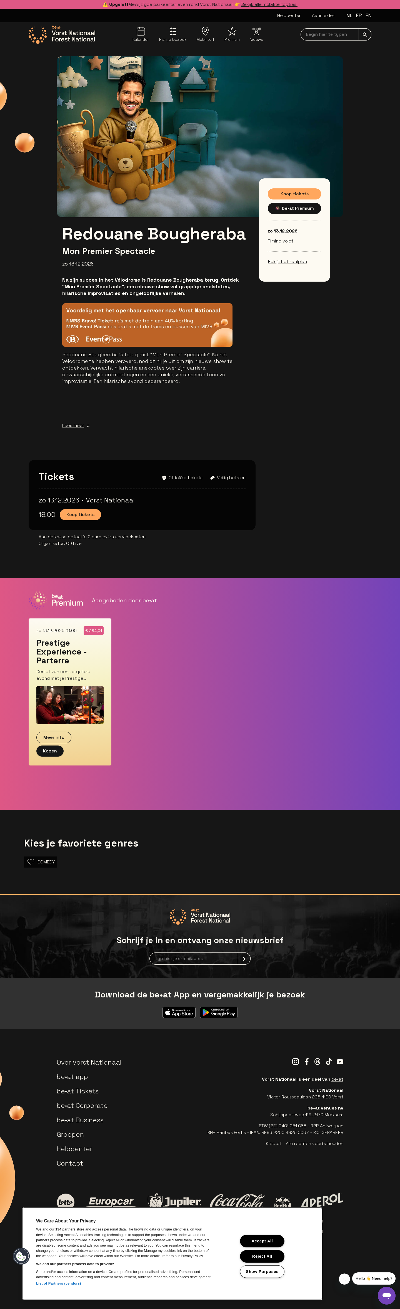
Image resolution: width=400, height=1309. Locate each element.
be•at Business (80, 1120)
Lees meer (76, 425)
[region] (172, 1253)
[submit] (365, 34)
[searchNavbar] (336, 34)
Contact (70, 1163)
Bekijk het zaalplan (287, 261)
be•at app (72, 1076)
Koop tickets (295, 194)
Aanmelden (323, 15)
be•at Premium (294, 208)
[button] (21, 1256)
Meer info (53, 737)
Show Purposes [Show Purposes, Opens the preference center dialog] (262, 1271)
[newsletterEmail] (200, 958)
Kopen (50, 751)
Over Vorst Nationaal (89, 1062)
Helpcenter (289, 15)
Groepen (70, 1134)
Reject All (262, 1256)
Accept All (262, 1241)
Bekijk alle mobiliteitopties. (269, 4)
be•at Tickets (78, 1091)
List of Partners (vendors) (58, 1283)
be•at (337, 1079)
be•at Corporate (82, 1105)
